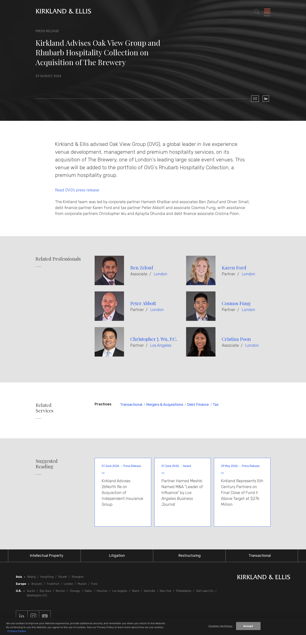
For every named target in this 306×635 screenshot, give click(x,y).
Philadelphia (183, 591)
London (160, 274)
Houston (102, 591)
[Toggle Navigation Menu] (267, 12)
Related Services (44, 408)
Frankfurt (53, 584)
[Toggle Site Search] (257, 12)
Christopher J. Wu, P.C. (153, 339)
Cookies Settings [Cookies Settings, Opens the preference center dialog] (220, 625)
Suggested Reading (47, 464)
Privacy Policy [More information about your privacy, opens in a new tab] (16, 631)
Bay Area (45, 591)
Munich (82, 584)
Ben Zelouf (141, 267)
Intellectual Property (46, 555)
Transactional (131, 404)
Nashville (149, 591)
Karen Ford (234, 267)
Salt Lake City (205, 591)
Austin (31, 591)
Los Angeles (160, 345)
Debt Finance (198, 404)
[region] (153, 626)
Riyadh (62, 577)
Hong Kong (47, 577)
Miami (135, 591)
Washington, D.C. (37, 595)
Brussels (37, 584)
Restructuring (189, 555)
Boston (60, 591)
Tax (216, 404)
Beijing (31, 577)
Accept (248, 625)
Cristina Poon (236, 339)
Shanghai (77, 577)
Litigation (117, 555)
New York (165, 591)
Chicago (75, 591)
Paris (94, 584)
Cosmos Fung (236, 303)
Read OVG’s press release (77, 190)
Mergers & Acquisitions (164, 404)
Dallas (88, 591)
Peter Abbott (143, 303)
